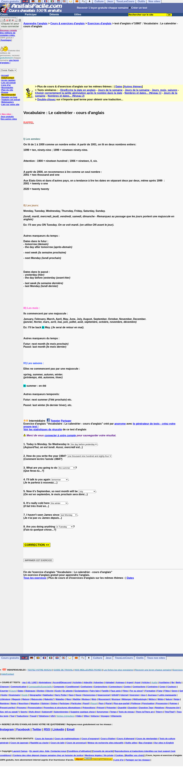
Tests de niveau (126, 712)
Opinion (45, 703)
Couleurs (171, 686)
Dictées (41, 691)
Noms (14, 703)
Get (181, 691)
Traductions (22, 716)
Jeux (108, 658)
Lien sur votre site (10, 104)
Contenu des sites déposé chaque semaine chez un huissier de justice (48, 755)
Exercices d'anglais (99, 23)
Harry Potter (61, 695)
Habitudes (48, 695)
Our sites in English (164, 743)
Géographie (35, 695)
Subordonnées (61, 712)
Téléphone (43, 716)
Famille (105, 691)
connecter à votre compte (60, 435)
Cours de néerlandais (147, 738)
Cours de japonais (19, 743)
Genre (175, 691)
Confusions (86, 686)
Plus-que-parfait (121, 703)
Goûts (4, 695)
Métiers (152, 699)
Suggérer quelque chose (82, 712)
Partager (66, 420)
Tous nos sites (156, 658)
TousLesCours (124, 658)
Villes (86, 716)
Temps (113, 712)
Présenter (111, 707)
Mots (94, 699)
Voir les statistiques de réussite (42, 429)
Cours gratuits (10, 658)
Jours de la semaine (110, 90)
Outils (139, 658)
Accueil (5, 75)
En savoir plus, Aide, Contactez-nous (47, 751)
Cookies (119, 755)
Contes (127, 686)
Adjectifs (88, 682)
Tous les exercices (34, 578)
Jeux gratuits (7, 116)
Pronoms (21, 707)
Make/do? (49, 699)
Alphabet (109, 682)
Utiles (77, 14)
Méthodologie (140, 699)
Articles (146, 682)
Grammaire (14, 695)
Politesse (135, 703)
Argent (129, 682)
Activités (77, 682)
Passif (86, 703)
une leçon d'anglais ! (9, 61)
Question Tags (146, 707)
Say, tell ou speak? (9, 712)
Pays (101, 703)
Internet (124, 695)
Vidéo (79, 716)
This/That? (169, 712)
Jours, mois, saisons (164, 90)
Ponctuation (148, 703)
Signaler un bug (9, 97)
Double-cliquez (46, 99)
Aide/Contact (7, 78)
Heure (78, 695)
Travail (33, 716)
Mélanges (126, 699)
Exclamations (81, 691)
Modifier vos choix (134, 755)
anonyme (120, 423)
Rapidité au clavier (39, 743)
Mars (68, 699)
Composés (59, 686)
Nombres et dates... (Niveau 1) (142, 93)
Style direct (34, 712)
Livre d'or (6, 85)
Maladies (60, 699)
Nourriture (23, 703)
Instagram (7, 729)
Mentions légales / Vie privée (99, 755)
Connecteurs (115, 686)
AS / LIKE (32, 682)
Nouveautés (7, 87)
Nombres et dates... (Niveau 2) (66, 96)
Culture (97, 658)
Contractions (139, 686)
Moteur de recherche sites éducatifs (106, 743)
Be (172, 682)
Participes (64, 703)
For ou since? (136, 691)
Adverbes (99, 682)
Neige (177, 699)
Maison (26, 699)
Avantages (6, 40)
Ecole (58, 691)
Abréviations (45, 682)
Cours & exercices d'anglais (67, 23)
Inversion (134, 695)
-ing (24, 682)
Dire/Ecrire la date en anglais (78, 90)
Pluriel (108, 703)
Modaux (86, 699)
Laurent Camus (20, 751)
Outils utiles (131, 743)
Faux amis (115, 691)
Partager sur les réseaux (137, 760)
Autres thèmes (133, 86)
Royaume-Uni (173, 707)
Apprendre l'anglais (35, 23)
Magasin (16, 699)
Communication (19, 686)
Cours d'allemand (126, 738)
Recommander (8, 95)
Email (70, 729)
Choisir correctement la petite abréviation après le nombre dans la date (78, 93)
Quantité (122, 707)
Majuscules (37, 699)
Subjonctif (47, 712)
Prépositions (89, 707)
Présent (101, 707)
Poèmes (173, 703)
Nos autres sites (9, 119)
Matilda (76, 699)
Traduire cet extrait (10, 99)
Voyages (105, 716)
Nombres (4, 703)
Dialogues (30, 691)
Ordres (54, 703)
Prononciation (35, 707)
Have (71, 695)
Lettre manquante (167, 695)
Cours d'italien (108, 738)
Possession (162, 703)
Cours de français (44, 738)
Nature (169, 699)
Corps (162, 686)
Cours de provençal (76, 743)
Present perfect (7, 707)
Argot (137, 682)
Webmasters (7, 102)
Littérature (5, 699)
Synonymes (102, 712)
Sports (23, 712)
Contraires (152, 686)
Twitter (37, 729)
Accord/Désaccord (62, 682)
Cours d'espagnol (90, 738)
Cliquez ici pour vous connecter (10, 25)
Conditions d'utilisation (79, 751)
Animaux (120, 682)
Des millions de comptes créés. (8, 32)
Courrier (4, 691)
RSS (47, 729)
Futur (160, 691)
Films (125, 691)
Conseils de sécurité (103, 751)
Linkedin (58, 729)
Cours (4, 14)
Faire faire (95, 691)
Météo (161, 699)
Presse (4, 92)
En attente (68, 691)
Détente (54, 14)
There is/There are (145, 712)
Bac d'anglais (145, 743)
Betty (178, 682)
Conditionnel (72, 686)
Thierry (159, 712)
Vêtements (116, 716)
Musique (116, 699)
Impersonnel (103, 695)
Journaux (152, 695)
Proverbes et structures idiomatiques (62, 707)
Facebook (23, 729)
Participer (31, 14)
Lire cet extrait (8, 82)
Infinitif (115, 695)
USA (53, 716)
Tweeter (55, 420)
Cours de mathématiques (66, 738)
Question (132, 707)
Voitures (95, 716)
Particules (76, 703)
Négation (35, 703)
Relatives (159, 707)
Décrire (50, 691)
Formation (150, 691)
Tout (12, 716)
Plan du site (7, 90)
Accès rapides (8, 80)
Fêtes (167, 691)
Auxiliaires (164, 682)
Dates (118, 86)
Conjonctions (100, 686)
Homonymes (89, 695)
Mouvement (104, 699)
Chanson (4, 686)
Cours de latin (58, 743)
